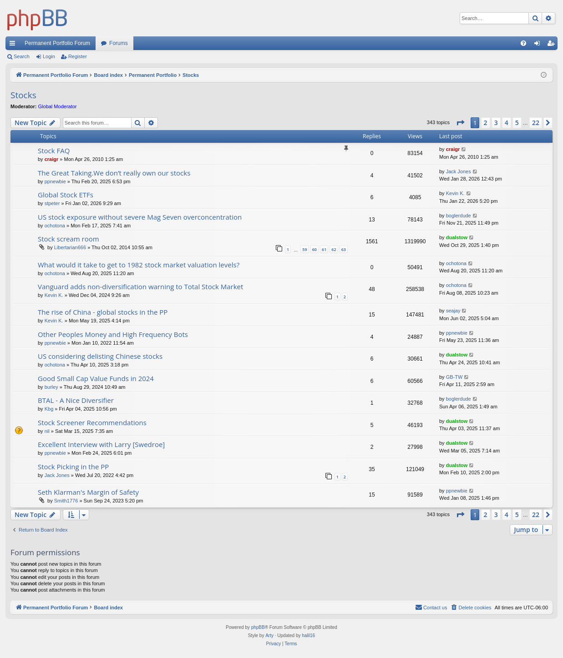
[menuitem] (523, 43)
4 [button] (506, 122)
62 (333, 249)
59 (304, 249)
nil (47, 431)
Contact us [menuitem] (431, 607)
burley (51, 387)
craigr (52, 159)
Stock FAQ (54, 150)
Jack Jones (458, 171)
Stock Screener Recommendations (92, 422)
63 (343, 249)
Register (77, 56)
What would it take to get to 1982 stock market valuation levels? (138, 264)
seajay (453, 310)
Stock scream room (68, 238)
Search (22, 56)
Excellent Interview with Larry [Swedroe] (101, 444)
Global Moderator (57, 106)
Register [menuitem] (553, 45)
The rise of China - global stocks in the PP (102, 311)
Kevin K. (455, 193)
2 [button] (485, 122)
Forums (118, 43)
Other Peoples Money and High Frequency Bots (113, 334)
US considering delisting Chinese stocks (100, 356)
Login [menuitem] (539, 45)
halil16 (308, 635)
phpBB (258, 627)
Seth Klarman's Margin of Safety (88, 492)
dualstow (457, 237)
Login (49, 56)
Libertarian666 (70, 247)
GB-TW (454, 377)
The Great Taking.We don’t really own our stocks (114, 172)
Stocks (23, 95)
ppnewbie (55, 181)
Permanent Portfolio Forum (57, 43)
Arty (269, 635)
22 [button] (535, 122)
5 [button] (517, 122)
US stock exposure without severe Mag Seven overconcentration (140, 216)
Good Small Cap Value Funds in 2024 (96, 378)
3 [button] (496, 122)
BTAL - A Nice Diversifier (76, 400)
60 (314, 249)
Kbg (49, 409)
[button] (460, 122)
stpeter (52, 203)
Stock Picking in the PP (73, 466)
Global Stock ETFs (65, 194)
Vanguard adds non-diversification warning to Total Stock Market (140, 286)
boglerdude (458, 215)
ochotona (55, 225)
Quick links (14, 45)
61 (324, 249)
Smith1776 (66, 500)
